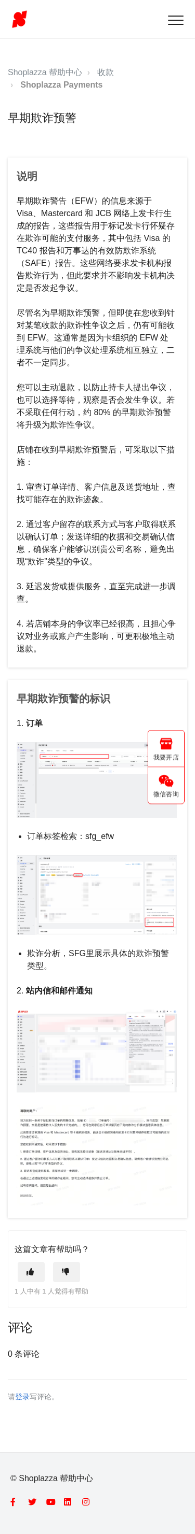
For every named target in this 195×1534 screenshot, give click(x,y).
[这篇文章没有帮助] (66, 1272)
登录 (22, 1397)
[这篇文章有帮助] (31, 1272)
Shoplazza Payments (61, 84)
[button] (175, 20)
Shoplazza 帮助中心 (45, 72)
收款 (105, 72)
